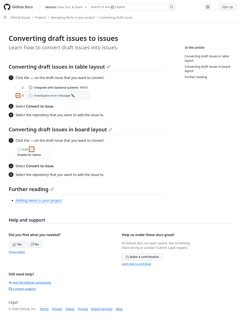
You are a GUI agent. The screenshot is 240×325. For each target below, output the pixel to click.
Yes (17, 244)
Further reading (31, 189)
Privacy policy (17, 252)
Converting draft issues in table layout (59, 66)
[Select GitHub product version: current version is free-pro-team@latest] (66, 7)
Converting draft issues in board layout (60, 129)
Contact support (22, 289)
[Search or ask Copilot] (132, 6)
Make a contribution (142, 257)
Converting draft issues (116, 17)
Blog (119, 309)
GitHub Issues (20, 17)
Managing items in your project (73, 17)
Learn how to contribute (136, 264)
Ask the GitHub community (30, 282)
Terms (44, 309)
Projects (40, 17)
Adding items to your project (39, 200)
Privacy (57, 309)
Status (70, 309)
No (34, 244)
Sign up (227, 7)
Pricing (83, 309)
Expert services (102, 309)
